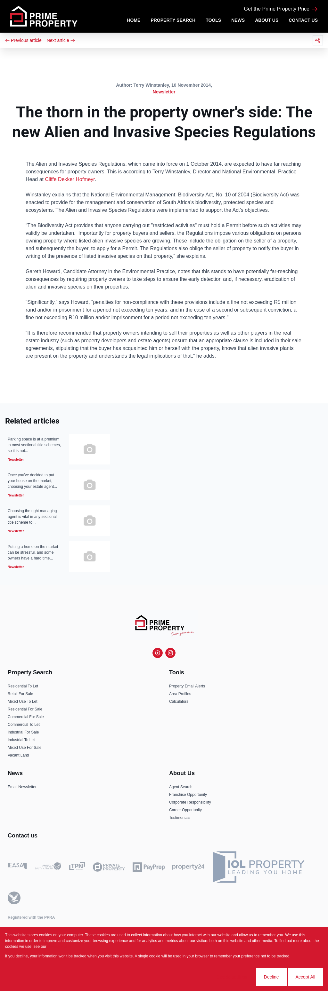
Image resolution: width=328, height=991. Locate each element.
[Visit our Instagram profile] (170, 653)
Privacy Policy (59, 946)
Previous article (23, 40)
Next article (61, 40)
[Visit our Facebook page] (157, 653)
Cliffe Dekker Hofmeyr (69, 179)
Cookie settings (232, 976)
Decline (271, 976)
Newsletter (164, 91)
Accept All (305, 976)
